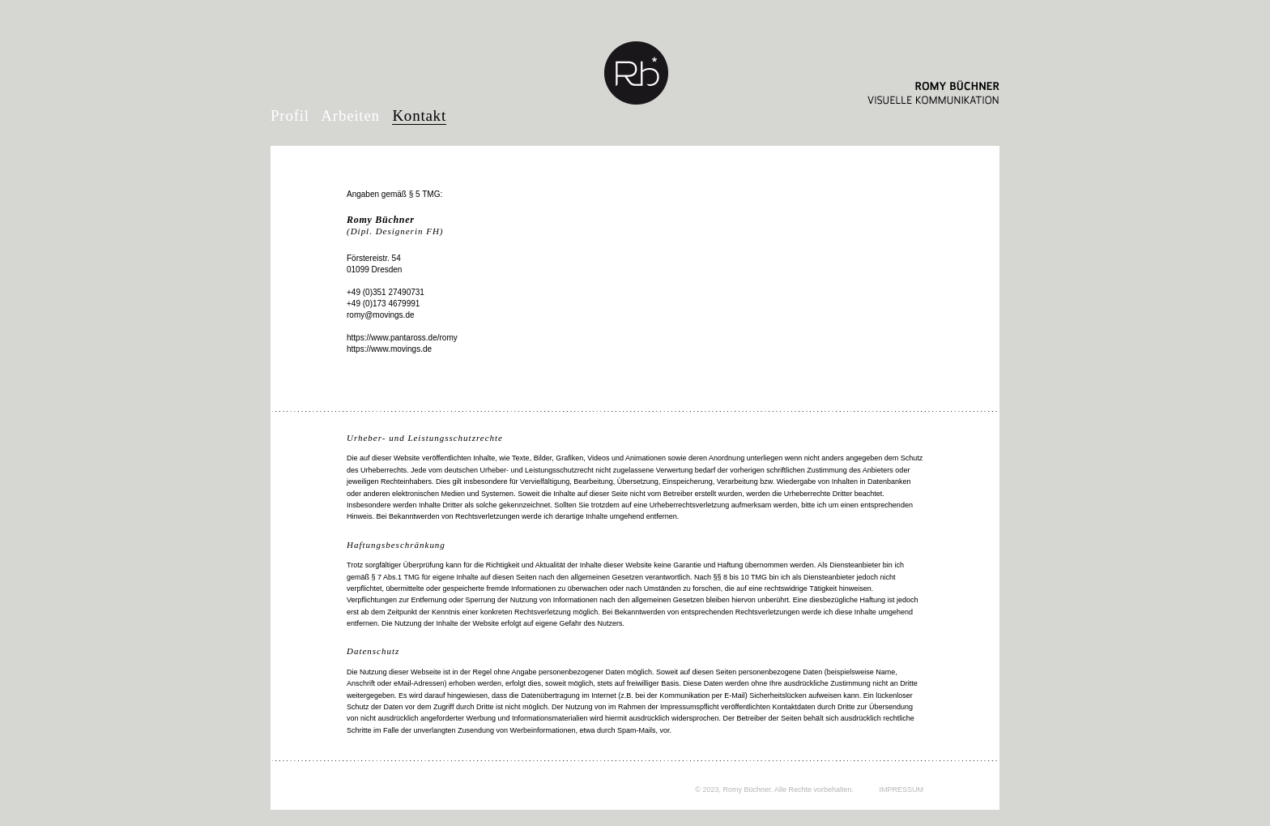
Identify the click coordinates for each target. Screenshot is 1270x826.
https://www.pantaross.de (392, 337)
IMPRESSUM (901, 789)
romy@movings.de (381, 314)
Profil (290, 115)
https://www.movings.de (389, 349)
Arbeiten (350, 115)
